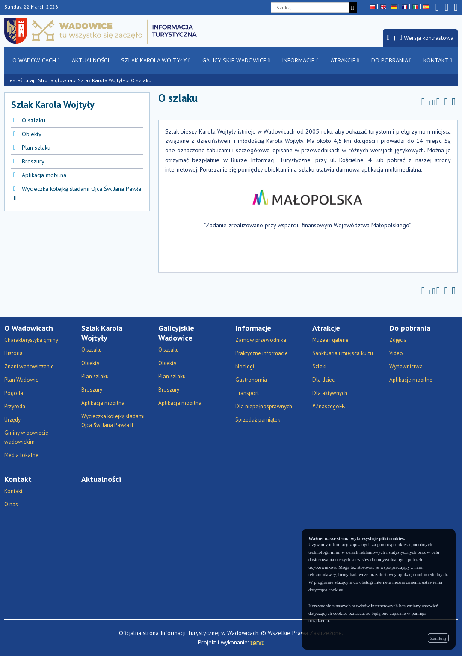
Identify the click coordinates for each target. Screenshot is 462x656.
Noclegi (244, 366)
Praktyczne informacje (261, 353)
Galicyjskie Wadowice (236, 60)
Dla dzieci (324, 379)
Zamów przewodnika (260, 340)
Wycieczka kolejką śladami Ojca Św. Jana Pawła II (113, 421)
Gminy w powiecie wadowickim (26, 437)
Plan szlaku (36, 147)
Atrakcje (345, 60)
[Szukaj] (353, 7)
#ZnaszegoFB (328, 406)
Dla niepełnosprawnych (263, 406)
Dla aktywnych (329, 393)
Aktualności (90, 60)
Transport (247, 393)
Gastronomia (251, 379)
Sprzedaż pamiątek (257, 419)
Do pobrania (391, 60)
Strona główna (55, 80)
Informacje (300, 60)
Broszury (33, 161)
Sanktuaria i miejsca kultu (342, 353)
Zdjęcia (398, 340)
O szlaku (33, 120)
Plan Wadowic (21, 379)
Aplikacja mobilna (44, 175)
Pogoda (13, 393)
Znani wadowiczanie (29, 366)
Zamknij (438, 638)
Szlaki (319, 366)
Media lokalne (21, 455)
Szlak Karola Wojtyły (155, 60)
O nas (11, 504)
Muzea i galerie (330, 340)
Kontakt (438, 60)
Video (396, 353)
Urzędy (12, 419)
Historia (13, 353)
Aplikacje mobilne (410, 379)
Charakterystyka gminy (31, 340)
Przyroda (14, 406)
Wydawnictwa (406, 366)
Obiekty (31, 134)
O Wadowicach (36, 60)
